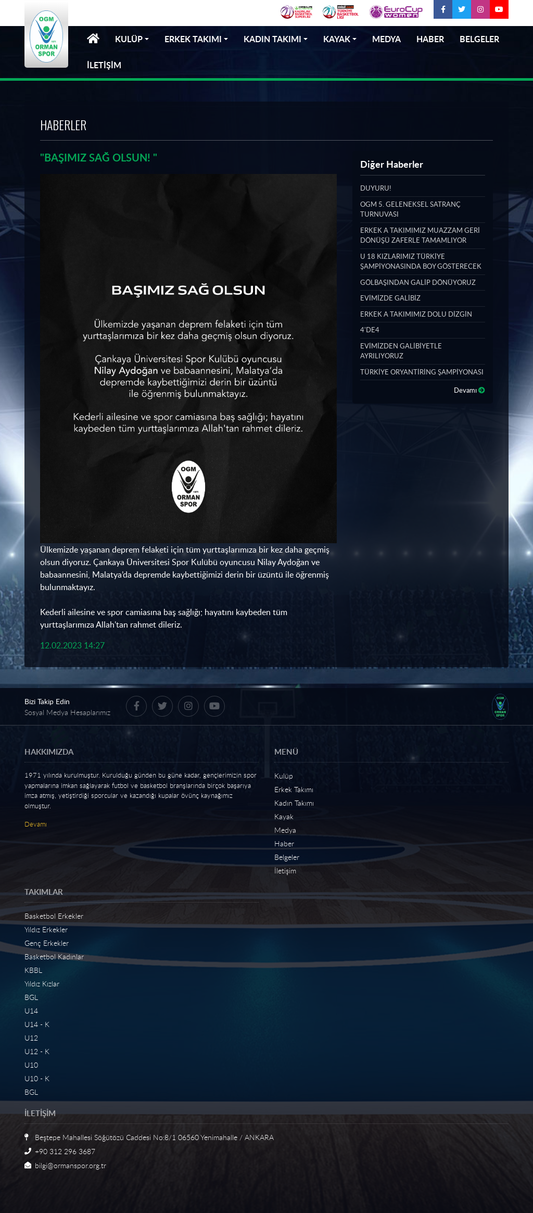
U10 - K (36, 1078)
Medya (285, 830)
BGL (31, 997)
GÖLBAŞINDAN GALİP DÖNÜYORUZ (418, 282)
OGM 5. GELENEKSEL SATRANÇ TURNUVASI (410, 209)
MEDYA (386, 39)
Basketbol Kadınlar (54, 956)
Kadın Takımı (294, 803)
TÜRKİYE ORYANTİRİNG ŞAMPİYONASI (422, 372)
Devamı (469, 390)
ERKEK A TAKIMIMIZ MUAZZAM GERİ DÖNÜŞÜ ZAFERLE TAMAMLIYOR (420, 235)
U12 (31, 1038)
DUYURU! (375, 188)
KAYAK (336, 39)
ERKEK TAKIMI (193, 39)
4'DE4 (369, 329)
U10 (31, 1065)
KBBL (33, 970)
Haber (284, 843)
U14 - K (36, 1024)
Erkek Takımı (293, 789)
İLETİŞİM (104, 65)
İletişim (285, 871)
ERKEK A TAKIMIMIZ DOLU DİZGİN (416, 314)
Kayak (284, 816)
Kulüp (283, 776)
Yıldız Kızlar (41, 984)
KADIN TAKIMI (272, 39)
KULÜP (129, 39)
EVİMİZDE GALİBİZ (390, 298)
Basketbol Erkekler (53, 916)
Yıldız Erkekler (46, 929)
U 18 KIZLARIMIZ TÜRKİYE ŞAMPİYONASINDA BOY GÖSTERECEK (420, 261)
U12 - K (36, 1051)
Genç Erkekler (46, 943)
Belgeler (286, 857)
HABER (430, 39)
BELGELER (479, 39)
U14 (31, 1011)
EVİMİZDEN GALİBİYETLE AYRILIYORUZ (401, 351)
